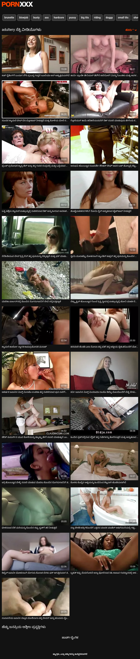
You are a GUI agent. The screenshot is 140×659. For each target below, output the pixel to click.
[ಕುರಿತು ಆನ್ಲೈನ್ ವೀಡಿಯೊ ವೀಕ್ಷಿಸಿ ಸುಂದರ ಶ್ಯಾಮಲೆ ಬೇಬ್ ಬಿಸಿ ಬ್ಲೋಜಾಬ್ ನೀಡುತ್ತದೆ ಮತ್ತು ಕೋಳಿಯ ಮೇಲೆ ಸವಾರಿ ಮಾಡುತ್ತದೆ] (35, 99)
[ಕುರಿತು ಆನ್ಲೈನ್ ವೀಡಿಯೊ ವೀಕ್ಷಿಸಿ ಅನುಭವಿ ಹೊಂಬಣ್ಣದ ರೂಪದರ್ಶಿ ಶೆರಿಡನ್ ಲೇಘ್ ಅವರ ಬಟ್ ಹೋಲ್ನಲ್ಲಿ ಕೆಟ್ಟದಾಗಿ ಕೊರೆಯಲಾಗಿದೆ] (104, 144)
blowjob (23, 17)
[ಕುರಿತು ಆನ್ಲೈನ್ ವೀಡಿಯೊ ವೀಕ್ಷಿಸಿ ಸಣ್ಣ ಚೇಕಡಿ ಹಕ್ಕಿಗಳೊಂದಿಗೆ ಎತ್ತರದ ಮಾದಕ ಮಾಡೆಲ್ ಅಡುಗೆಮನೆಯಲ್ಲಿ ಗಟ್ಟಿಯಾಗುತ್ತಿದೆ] (104, 506)
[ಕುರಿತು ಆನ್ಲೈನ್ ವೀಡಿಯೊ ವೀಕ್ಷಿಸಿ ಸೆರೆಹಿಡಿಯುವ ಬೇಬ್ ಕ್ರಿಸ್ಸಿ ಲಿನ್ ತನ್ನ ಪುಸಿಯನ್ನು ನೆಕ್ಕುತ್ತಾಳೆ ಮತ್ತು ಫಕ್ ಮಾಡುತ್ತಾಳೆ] (35, 235)
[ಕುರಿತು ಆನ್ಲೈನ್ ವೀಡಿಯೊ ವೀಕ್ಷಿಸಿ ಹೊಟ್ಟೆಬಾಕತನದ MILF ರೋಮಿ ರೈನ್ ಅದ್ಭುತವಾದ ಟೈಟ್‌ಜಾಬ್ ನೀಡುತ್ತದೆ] (104, 190)
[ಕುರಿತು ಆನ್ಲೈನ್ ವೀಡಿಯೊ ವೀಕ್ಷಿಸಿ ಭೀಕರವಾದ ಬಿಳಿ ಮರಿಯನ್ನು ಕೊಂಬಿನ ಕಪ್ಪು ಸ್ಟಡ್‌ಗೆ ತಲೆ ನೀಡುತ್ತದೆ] (35, 506)
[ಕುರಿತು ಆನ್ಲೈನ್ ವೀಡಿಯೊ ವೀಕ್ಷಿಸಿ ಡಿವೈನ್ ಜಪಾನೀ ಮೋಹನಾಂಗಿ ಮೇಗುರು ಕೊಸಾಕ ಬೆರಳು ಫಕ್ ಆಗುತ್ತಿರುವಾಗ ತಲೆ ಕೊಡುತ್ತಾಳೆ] (35, 552)
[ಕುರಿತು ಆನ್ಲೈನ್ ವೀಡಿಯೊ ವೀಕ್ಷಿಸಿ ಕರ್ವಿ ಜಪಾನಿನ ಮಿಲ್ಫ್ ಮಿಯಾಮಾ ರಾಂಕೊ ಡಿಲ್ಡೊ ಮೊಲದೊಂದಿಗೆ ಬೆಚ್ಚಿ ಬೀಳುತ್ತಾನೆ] (104, 371)
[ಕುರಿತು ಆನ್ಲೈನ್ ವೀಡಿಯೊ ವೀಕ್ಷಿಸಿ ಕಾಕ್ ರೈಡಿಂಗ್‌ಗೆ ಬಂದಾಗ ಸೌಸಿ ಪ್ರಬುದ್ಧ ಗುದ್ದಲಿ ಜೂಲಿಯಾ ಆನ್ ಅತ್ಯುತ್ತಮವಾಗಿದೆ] (35, 54)
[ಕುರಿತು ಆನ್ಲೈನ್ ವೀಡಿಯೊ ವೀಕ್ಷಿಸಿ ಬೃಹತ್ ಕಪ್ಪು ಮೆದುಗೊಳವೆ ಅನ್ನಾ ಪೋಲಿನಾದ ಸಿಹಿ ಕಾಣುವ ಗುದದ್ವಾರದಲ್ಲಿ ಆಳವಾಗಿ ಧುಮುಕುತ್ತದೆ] (104, 552)
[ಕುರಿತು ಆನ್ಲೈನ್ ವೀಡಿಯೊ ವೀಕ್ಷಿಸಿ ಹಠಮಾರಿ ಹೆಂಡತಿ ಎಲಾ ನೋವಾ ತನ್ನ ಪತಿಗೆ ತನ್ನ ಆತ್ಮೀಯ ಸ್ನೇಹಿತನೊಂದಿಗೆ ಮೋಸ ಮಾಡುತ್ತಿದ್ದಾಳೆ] (104, 325)
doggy (109, 17)
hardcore (59, 17)
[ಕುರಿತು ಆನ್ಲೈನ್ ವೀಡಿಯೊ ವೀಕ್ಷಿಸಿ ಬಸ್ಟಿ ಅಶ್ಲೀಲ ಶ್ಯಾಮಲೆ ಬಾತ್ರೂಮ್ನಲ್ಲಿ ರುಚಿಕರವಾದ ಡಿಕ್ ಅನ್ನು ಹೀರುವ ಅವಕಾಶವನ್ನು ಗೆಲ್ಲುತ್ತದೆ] (35, 190)
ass (47, 17)
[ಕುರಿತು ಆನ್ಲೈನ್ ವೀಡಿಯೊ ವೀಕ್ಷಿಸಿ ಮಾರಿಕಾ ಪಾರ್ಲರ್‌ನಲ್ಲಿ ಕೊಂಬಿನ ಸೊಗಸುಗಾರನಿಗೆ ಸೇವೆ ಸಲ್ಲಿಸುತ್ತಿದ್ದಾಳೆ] (35, 280)
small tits (123, 17)
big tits (85, 17)
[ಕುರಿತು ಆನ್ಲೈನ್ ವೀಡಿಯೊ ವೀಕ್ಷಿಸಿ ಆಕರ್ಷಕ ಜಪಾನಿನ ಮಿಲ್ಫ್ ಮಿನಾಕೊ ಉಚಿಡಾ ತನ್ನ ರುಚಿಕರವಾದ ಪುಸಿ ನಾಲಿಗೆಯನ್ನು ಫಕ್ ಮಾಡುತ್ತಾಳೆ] (35, 371)
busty (36, 17)
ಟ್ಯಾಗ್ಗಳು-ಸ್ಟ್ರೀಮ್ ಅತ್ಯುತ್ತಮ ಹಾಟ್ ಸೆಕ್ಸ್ (17, 4)
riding (97, 17)
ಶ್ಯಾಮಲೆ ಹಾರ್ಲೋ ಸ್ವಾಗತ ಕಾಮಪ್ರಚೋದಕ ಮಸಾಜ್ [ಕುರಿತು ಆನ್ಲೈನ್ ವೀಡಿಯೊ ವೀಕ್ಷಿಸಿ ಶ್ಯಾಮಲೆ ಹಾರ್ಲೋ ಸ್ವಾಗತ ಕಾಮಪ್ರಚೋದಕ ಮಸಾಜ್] (24, 346)
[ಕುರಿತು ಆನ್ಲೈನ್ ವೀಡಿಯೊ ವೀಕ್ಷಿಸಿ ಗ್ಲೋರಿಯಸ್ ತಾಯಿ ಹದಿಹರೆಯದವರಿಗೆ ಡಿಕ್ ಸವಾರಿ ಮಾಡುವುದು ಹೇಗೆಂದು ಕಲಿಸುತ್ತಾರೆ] (104, 99)
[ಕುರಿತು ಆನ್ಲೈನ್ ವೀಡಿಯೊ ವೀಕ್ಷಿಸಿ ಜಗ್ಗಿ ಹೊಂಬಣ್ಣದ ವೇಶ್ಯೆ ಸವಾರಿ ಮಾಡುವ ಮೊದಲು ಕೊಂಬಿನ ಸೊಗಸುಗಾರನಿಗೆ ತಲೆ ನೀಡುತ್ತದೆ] (35, 461)
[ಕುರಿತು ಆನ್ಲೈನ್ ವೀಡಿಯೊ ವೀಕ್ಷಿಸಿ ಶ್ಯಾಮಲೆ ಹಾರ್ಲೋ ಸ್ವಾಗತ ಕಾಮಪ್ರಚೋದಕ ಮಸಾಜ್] (35, 325)
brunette (9, 17)
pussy (72, 17)
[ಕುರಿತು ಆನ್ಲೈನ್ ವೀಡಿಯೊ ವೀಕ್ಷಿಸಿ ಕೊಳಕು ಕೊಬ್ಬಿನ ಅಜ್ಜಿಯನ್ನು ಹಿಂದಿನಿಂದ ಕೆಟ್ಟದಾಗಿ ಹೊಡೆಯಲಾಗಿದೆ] (104, 461)
